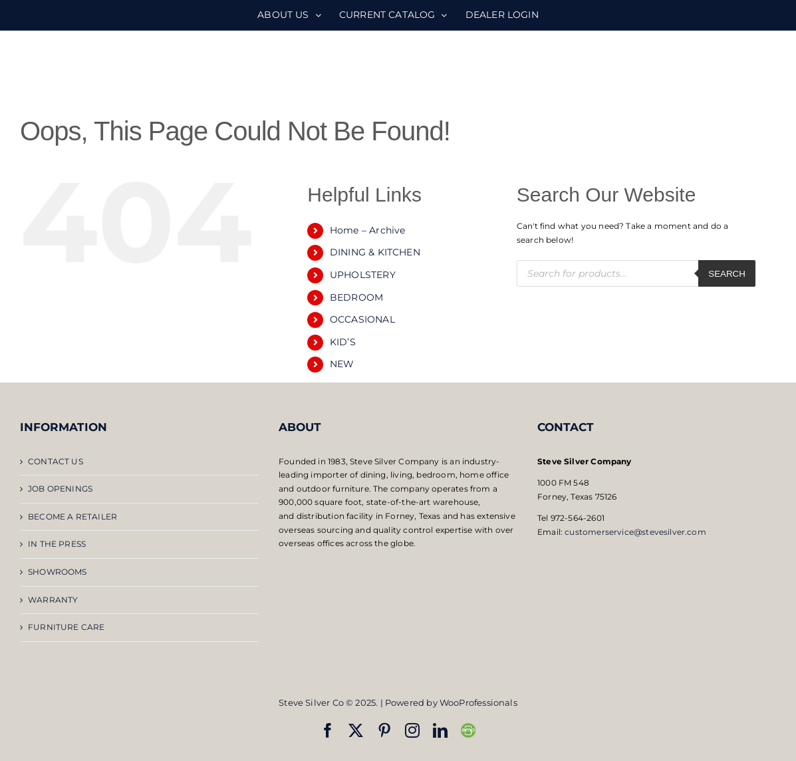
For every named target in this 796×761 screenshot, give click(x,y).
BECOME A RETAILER (72, 517)
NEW (342, 364)
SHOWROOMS (57, 572)
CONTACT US (55, 461)
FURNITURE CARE (66, 627)
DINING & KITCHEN (375, 252)
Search (726, 274)
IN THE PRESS (57, 544)
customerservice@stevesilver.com (635, 532)
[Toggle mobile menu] (769, 67)
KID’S (343, 342)
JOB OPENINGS (60, 489)
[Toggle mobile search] (742, 67)
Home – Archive (368, 230)
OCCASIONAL (362, 319)
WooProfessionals (478, 702)
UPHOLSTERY (363, 275)
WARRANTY (53, 600)
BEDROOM (356, 297)
